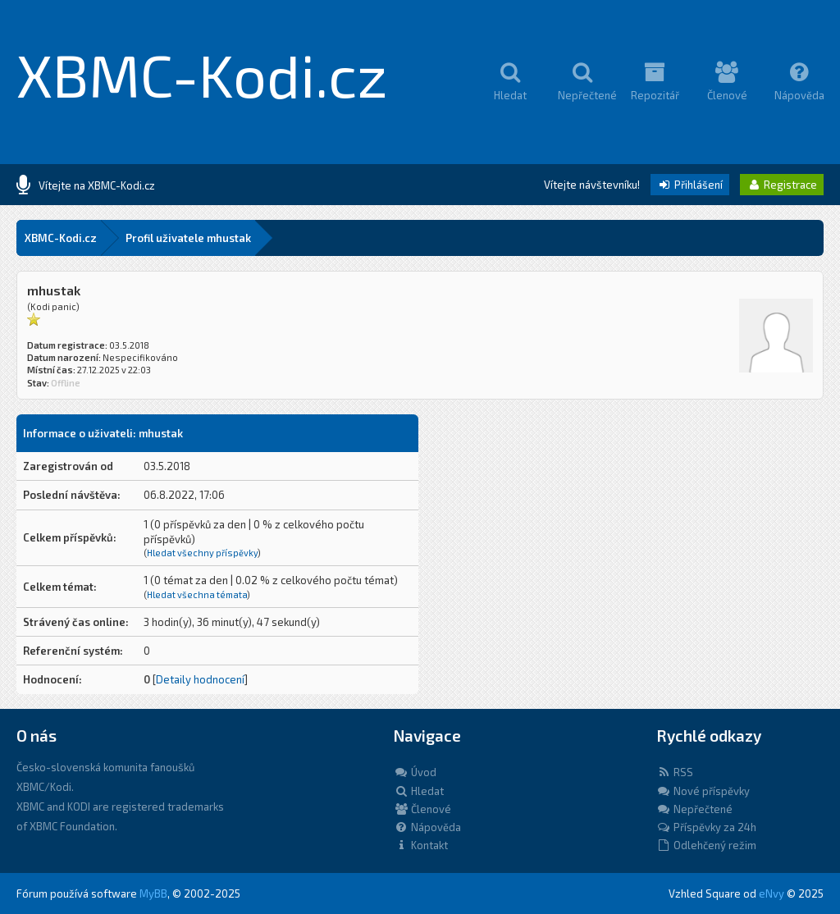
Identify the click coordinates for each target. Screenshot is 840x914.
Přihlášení (690, 184)
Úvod (415, 772)
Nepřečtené (694, 809)
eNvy (771, 893)
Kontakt (421, 845)
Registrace (781, 184)
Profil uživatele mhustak (188, 237)
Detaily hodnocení (200, 679)
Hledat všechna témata (197, 594)
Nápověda (427, 827)
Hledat (419, 790)
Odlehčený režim (706, 845)
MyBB (153, 893)
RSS (674, 772)
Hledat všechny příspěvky (202, 552)
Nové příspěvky (703, 790)
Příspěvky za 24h (706, 827)
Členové (422, 809)
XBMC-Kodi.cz (202, 74)
